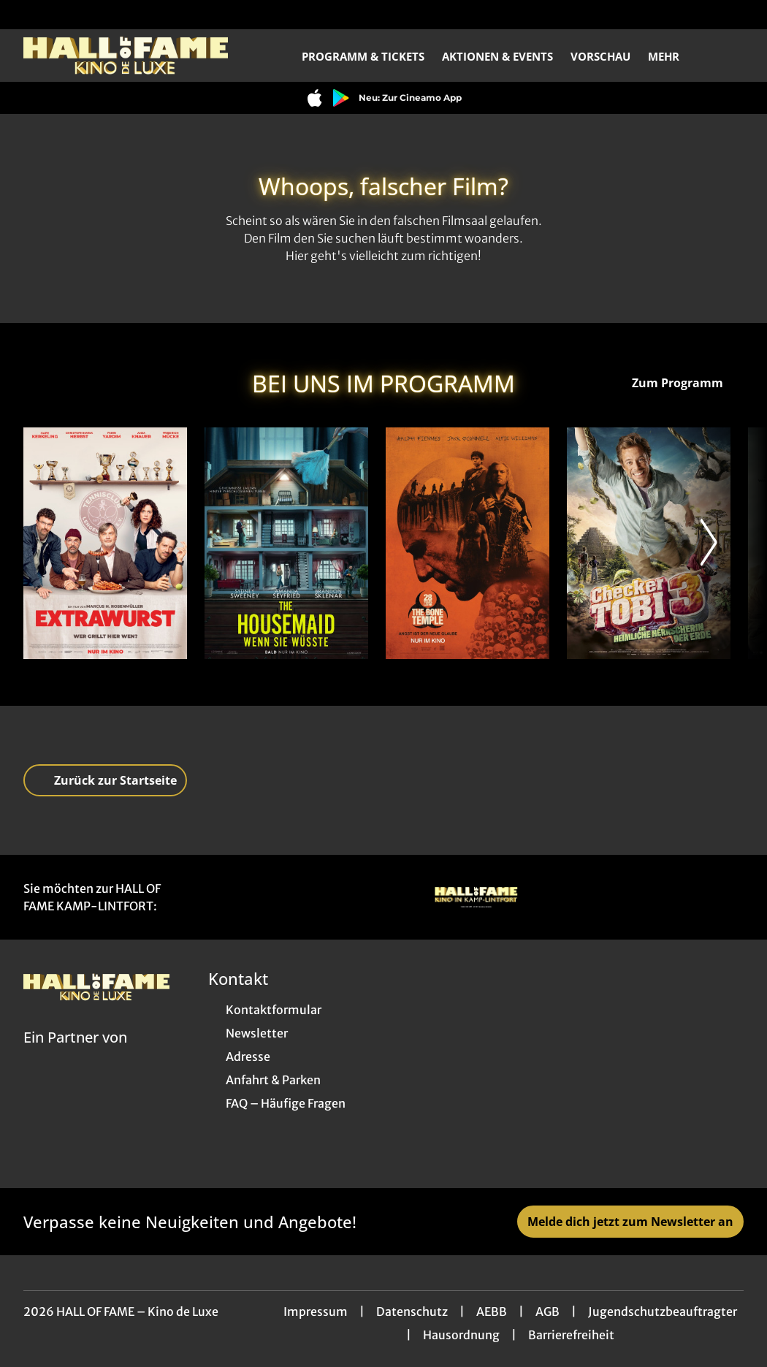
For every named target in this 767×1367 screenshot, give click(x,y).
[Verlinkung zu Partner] (476, 897)
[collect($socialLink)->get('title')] (26, 14)
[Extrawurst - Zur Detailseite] (105, 543)
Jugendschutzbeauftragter (662, 1311)
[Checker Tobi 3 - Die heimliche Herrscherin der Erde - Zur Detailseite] (648, 543)
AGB (547, 1311)
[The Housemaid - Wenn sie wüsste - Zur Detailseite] (286, 543)
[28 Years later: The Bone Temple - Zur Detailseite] (467, 543)
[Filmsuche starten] (729, 55)
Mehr (672, 56)
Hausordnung (461, 1335)
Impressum (315, 1311)
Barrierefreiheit (571, 1335)
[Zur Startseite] (125, 55)
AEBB (491, 1311)
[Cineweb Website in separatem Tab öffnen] (75, 1055)
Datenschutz (412, 1311)
